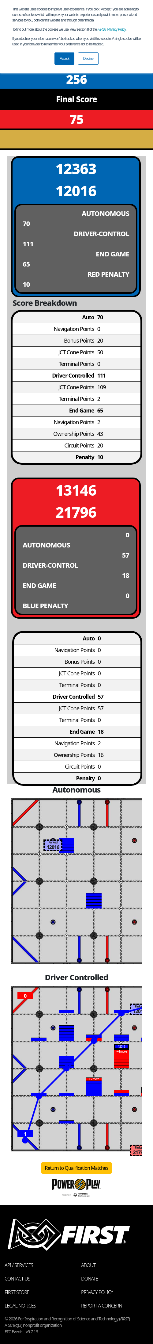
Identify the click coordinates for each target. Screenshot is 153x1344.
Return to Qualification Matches (76, 1168)
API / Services (19, 1265)
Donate (89, 1278)
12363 (75, 169)
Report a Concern (101, 1305)
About (88, 1265)
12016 (75, 191)
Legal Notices (20, 1305)
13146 (75, 490)
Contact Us (17, 1278)
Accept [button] (64, 58)
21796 (75, 512)
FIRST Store (17, 1292)
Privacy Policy (112, 29)
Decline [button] (88, 58)
